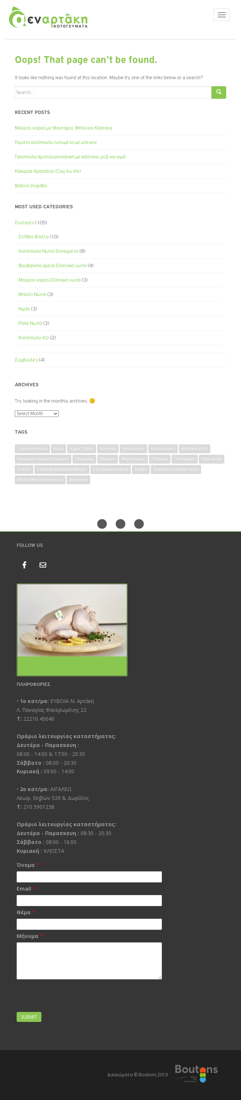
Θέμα (24, 912)
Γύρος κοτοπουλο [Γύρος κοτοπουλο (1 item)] (32, 449)
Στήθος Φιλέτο (33, 236)
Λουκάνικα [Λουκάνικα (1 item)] (84, 459)
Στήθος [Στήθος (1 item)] (141, 469)
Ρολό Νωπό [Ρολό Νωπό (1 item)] (211, 459)
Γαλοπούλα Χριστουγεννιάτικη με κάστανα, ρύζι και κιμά (70, 156)
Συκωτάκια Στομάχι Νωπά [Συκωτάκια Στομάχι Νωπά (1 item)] (175, 469)
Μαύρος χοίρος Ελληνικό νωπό (49, 280)
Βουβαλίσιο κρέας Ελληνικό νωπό (52, 265)
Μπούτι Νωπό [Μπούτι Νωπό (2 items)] (133, 459)
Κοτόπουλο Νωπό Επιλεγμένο (48, 251)
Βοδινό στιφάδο (31, 185)
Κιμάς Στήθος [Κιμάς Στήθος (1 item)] (82, 449)
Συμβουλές (26, 360)
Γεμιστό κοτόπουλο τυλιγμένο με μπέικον (56, 142)
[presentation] (73, 995)
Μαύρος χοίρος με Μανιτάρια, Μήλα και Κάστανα (63, 128)
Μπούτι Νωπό (32, 294)
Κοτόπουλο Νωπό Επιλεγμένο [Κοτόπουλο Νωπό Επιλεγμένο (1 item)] (43, 459)
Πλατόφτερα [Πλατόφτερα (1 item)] (184, 459)
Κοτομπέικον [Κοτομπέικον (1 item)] (133, 449)
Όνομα (26, 864)
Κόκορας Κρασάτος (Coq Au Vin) (48, 171)
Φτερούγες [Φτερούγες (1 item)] (78, 480)
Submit (29, 1017)
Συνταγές (24, 222)
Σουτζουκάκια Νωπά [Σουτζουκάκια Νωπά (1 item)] (110, 469)
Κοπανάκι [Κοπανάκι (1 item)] (108, 449)
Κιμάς (24, 309)
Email (24, 888)
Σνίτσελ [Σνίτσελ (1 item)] (24, 469)
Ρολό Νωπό (30, 323)
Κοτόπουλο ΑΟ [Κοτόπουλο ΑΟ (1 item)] (194, 449)
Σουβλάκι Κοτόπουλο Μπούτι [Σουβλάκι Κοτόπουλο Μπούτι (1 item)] (62, 469)
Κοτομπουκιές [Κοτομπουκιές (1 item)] (163, 449)
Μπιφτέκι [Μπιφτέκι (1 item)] (107, 459)
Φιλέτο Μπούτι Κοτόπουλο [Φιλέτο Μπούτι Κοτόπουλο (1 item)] (40, 480)
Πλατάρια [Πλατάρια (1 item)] (160, 459)
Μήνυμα (27, 935)
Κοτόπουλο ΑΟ (33, 337)
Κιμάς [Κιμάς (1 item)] (59, 449)
